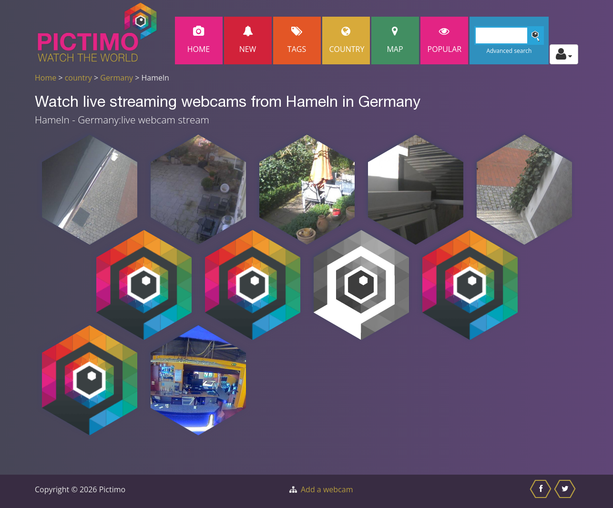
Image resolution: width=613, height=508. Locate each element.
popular (445, 40)
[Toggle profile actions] (564, 54)
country (78, 77)
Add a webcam (327, 489)
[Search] (509, 35)
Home (198, 40)
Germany (116, 77)
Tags (297, 40)
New (248, 40)
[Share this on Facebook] (542, 491)
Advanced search (508, 51)
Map (395, 40)
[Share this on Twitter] (566, 491)
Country (347, 40)
